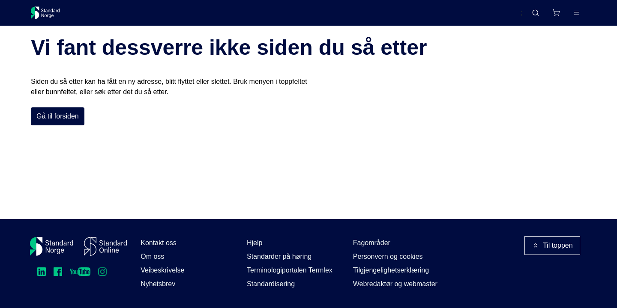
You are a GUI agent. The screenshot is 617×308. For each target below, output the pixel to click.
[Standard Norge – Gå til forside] (51, 16)
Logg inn (566, 16)
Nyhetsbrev (158, 283)
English (495, 17)
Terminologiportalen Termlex (289, 270)
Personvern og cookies (388, 256)
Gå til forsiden (57, 136)
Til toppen (552, 245)
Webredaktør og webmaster (395, 283)
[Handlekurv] (531, 16)
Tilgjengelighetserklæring (391, 270)
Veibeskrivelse (162, 270)
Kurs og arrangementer (228, 16)
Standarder (103, 16)
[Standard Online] (105, 246)
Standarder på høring (279, 256)
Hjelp (254, 242)
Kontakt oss (159, 242)
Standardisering (271, 283)
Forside (39, 38)
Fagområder (371, 242)
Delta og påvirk (157, 16)
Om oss (152, 256)
